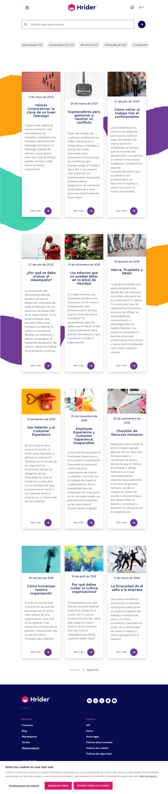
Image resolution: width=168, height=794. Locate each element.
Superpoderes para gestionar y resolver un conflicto (84, 117)
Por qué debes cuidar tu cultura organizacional (84, 588)
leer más (41, 211)
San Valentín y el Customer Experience (41, 431)
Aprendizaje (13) (32, 45)
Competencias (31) (145, 45)
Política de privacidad (99, 742)
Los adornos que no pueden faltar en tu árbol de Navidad (84, 278)
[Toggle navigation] (26, 7)
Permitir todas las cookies (93, 786)
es (140, 7)
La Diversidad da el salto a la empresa (127, 588)
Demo (89, 730)
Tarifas (26, 742)
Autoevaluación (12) (61, 45)
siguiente (92, 670)
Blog (24, 730)
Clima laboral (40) (115, 45)
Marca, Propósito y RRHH (127, 271)
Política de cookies (97, 748)
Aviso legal (92, 736)
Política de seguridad (99, 753)
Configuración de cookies (24, 785)
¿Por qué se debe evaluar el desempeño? (41, 276)
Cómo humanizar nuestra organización (41, 589)
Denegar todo (58, 785)
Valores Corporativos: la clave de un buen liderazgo (41, 110)
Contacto (27, 725)
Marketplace (29, 736)
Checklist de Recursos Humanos (127, 432)
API (88, 725)
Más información (148, 776)
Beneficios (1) (89, 45)
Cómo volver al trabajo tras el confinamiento (127, 113)
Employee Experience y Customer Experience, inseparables (84, 436)
